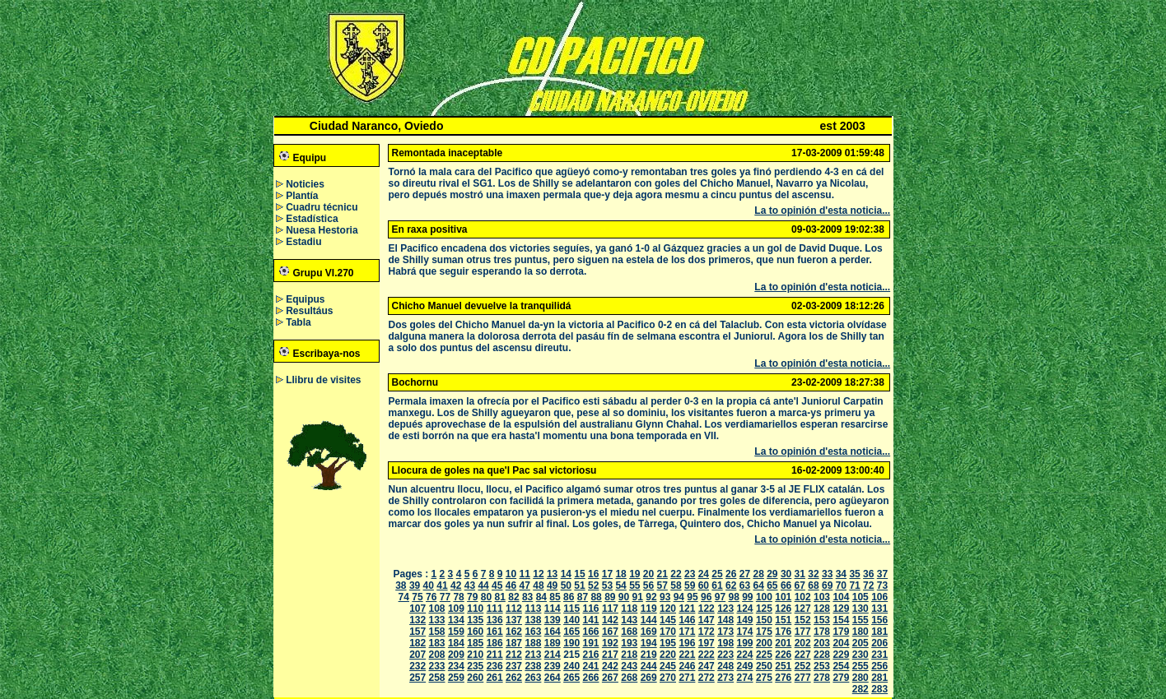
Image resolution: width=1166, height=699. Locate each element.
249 (745, 666)
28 (758, 574)
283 (879, 689)
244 (649, 666)
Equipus (305, 299)
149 (745, 620)
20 (648, 574)
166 (591, 631)
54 (620, 585)
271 (687, 677)
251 (783, 666)
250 (764, 666)
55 (634, 585)
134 (456, 620)
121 (687, 608)
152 (803, 620)
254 (841, 666)
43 (469, 585)
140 (571, 620)
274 (745, 677)
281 (879, 677)
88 (595, 597)
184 (456, 643)
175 (764, 631)
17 (607, 574)
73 (882, 585)
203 (822, 643)
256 (879, 666)
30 (786, 574)
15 (579, 574)
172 (706, 631)
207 (417, 654)
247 (706, 666)
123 (725, 608)
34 (841, 574)
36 (868, 574)
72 (868, 585)
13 (552, 574)
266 (591, 677)
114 (552, 608)
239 (552, 666)
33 (827, 574)
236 (495, 666)
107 (417, 608)
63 (744, 585)
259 (456, 677)
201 (783, 643)
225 (764, 654)
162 (514, 631)
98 (733, 597)
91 (637, 597)
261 (495, 677)
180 (860, 631)
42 (455, 585)
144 (649, 620)
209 (456, 654)
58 (675, 585)
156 (879, 620)
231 (879, 654)
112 (514, 608)
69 (827, 585)
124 (745, 608)
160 (475, 631)
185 (475, 643)
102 (803, 597)
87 (582, 597)
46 (511, 585)
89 (609, 597)
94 (679, 597)
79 (472, 597)
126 (783, 608)
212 (514, 654)
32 (813, 574)
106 (879, 597)
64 (758, 585)
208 (437, 654)
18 (620, 574)
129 (841, 608)
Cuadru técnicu (321, 207)
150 (764, 620)
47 (525, 585)
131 (879, 608)
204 (841, 643)
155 (860, 620)
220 (668, 654)
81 (500, 597)
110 (475, 608)
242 (610, 666)
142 (610, 620)
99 (747, 597)
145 (668, 620)
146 (687, 620)
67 (800, 585)
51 (579, 585)
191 (591, 643)
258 (437, 677)
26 (730, 574)
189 (552, 643)
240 (571, 666)
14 (566, 574)
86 (568, 597)
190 (571, 643)
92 (651, 597)
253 (822, 666)
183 (437, 643)
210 (475, 654)
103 (822, 597)
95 (692, 597)
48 (538, 585)
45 (497, 585)
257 (417, 677)
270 (668, 677)
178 (822, 631)
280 (860, 677)
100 (764, 597)
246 (687, 666)
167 (610, 631)
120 (668, 608)
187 (514, 643)
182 (417, 643)
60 (703, 585)
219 (649, 654)
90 (623, 597)
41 (441, 585)
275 (764, 677)
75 (417, 597)
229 (841, 654)
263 (533, 677)
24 (703, 574)
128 (822, 608)
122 (706, 608)
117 (610, 608)
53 (607, 585)
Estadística (312, 219)
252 (803, 666)
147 (706, 620)
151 (783, 620)
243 (629, 666)
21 (662, 574)
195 (668, 643)
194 (649, 643)
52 (593, 585)
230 (860, 654)
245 (668, 666)
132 (417, 620)
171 (687, 631)
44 (483, 585)
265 (571, 677)
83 (527, 597)
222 (706, 654)
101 (783, 597)
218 (629, 654)
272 (706, 677)
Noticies (305, 184)
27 (744, 574)
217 (610, 654)
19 (634, 574)
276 (783, 677)
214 (552, 654)
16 (593, 574)
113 (533, 608)
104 (841, 597)
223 (725, 654)
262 (514, 677)
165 (571, 631)
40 (428, 585)
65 (772, 585)
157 (417, 631)
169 (649, 631)
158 (437, 631)
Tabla (298, 322)
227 (803, 654)
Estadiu (303, 242)
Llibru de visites (323, 380)
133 (437, 620)
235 (475, 666)
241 (591, 666)
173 (725, 631)
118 (629, 608)
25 (716, 574)
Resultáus (309, 311)
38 (400, 585)
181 (879, 631)
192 (610, 643)
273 (725, 677)
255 (860, 666)
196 (687, 643)
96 (706, 597)
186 (495, 643)
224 (745, 654)
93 (665, 597)
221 (687, 654)
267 (610, 677)
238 (533, 666)
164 (552, 631)
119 (649, 608)
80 (486, 597)
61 (716, 585)
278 (822, 677)
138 (533, 620)
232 (417, 666)
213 (533, 654)
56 (648, 585)
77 (445, 597)
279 (841, 677)
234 (456, 666)
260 (475, 677)
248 (725, 666)
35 (854, 574)
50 (566, 585)
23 (689, 574)
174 (745, 631)
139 (552, 620)
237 (514, 666)
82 (513, 597)
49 (552, 585)
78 (458, 597)
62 (730, 585)
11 (525, 574)
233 (437, 666)
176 (783, 631)
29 (772, 574)
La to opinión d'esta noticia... (822, 210)
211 (495, 654)
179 (841, 631)
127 (803, 608)
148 (725, 620)
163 (533, 631)
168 (629, 631)
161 (495, 631)
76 (431, 597)
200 (764, 643)
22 (675, 574)
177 (803, 631)
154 (841, 620)
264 (552, 677)
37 (882, 574)
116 (591, 608)
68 (813, 585)
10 (511, 574)
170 (668, 631)
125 (764, 608)
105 (860, 597)
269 (649, 677)
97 (720, 597)
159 (456, 631)
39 (414, 585)
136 (495, 620)
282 (860, 689)
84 (541, 597)
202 (803, 643)
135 (475, 620)
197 (706, 643)
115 (571, 608)
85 (554, 597)
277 (803, 677)
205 (860, 643)
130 (860, 608)
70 (841, 585)
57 (662, 585)
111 (495, 608)
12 (538, 574)
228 (822, 654)
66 (786, 585)
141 (591, 620)
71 (854, 585)
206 (879, 643)
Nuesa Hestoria (321, 230)
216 (591, 654)
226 (783, 654)
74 (404, 597)
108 (437, 608)
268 (629, 677)
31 (800, 574)
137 (514, 620)
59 (689, 585)
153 (822, 620)
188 (533, 643)
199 (745, 643)
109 (456, 608)
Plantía (302, 195)
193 (629, 643)
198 (725, 643)
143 (629, 620)
